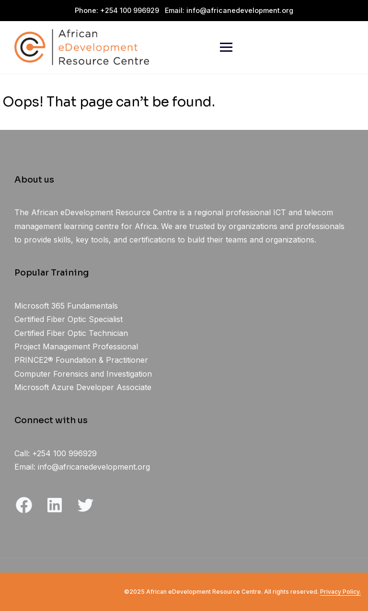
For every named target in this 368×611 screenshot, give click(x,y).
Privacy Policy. (340, 591)
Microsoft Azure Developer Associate (82, 387)
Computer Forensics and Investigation (83, 374)
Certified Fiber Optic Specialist (68, 319)
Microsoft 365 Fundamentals (66, 306)
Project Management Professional (76, 346)
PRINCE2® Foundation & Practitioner (81, 360)
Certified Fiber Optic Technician (71, 333)
